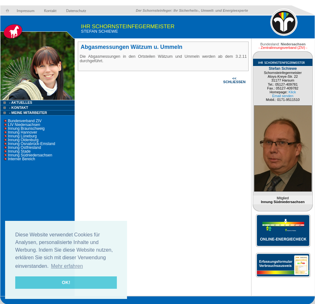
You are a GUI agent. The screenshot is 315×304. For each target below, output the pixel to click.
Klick (292, 92)
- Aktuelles (20, 102)
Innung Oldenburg (23, 140)
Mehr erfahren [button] (67, 266)
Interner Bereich (21, 159)
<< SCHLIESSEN (234, 80)
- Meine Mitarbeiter (28, 113)
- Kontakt (18, 107)
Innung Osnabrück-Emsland (31, 144)
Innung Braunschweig (26, 128)
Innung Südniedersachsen (30, 155)
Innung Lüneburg (22, 136)
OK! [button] (66, 282)
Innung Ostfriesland (24, 147)
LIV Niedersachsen (24, 124)
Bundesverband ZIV (25, 121)
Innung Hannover (22, 132)
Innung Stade (19, 151)
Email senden (282, 96)
